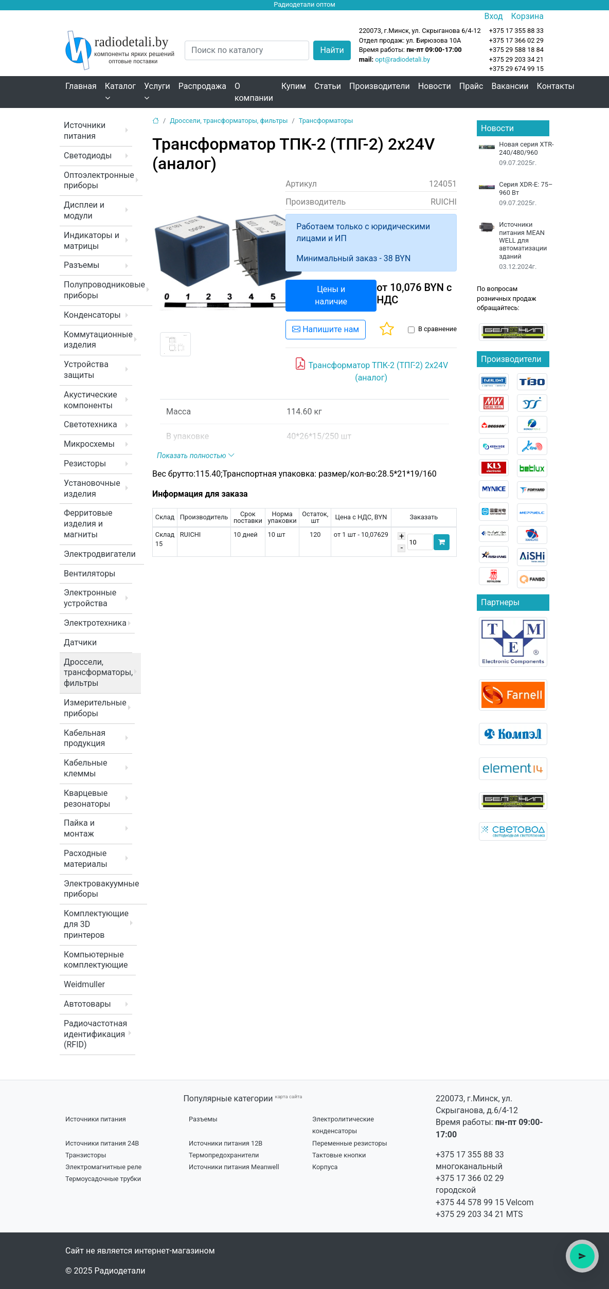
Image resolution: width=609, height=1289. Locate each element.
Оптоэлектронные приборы (99, 180)
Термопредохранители (224, 1155)
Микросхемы (89, 444)
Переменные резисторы (349, 1143)
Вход (494, 16)
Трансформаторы (326, 120)
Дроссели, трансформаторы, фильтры (98, 672)
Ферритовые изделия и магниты (88, 523)
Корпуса (325, 1167)
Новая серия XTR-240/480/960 (526, 148)
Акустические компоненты (90, 400)
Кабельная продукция (84, 738)
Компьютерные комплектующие (96, 960)
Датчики (80, 642)
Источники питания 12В (225, 1143)
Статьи (327, 86)
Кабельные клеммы (85, 768)
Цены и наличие (331, 295)
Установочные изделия (92, 488)
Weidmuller (84, 984)
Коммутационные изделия (98, 340)
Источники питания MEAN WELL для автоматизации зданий (523, 240)
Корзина (527, 16)
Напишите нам (325, 329)
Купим (293, 86)
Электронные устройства (90, 598)
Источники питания (84, 130)
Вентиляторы (90, 573)
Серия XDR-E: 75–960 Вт (525, 188)
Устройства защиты (86, 369)
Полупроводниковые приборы (104, 290)
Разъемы (82, 265)
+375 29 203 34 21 (516, 59)
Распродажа (202, 86)
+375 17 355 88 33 (470, 1154)
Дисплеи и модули (84, 210)
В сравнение (437, 329)
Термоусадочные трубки (103, 1179)
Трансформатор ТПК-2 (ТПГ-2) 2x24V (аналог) (371, 370)
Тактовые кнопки (339, 1155)
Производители (379, 86)
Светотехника (90, 424)
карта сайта (288, 1096)
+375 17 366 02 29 (470, 1178)
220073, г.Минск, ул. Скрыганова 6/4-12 (420, 30)
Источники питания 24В (102, 1143)
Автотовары (87, 1004)
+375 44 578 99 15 (470, 1202)
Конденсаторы (92, 315)
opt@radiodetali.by (402, 59)
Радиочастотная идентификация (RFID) (95, 1034)
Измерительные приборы (95, 708)
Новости (434, 86)
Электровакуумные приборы (101, 889)
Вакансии (509, 86)
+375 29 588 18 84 (516, 49)
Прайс (471, 86)
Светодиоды (88, 155)
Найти (332, 50)
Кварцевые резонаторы (87, 798)
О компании (254, 92)
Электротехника (95, 623)
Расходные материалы (86, 858)
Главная (81, 86)
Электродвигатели (100, 554)
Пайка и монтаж (79, 828)
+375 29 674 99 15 (516, 68)
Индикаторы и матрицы (91, 240)
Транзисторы (85, 1155)
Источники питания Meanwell (234, 1167)
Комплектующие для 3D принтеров (96, 924)
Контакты (556, 86)
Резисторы (85, 463)
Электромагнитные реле (103, 1167)
